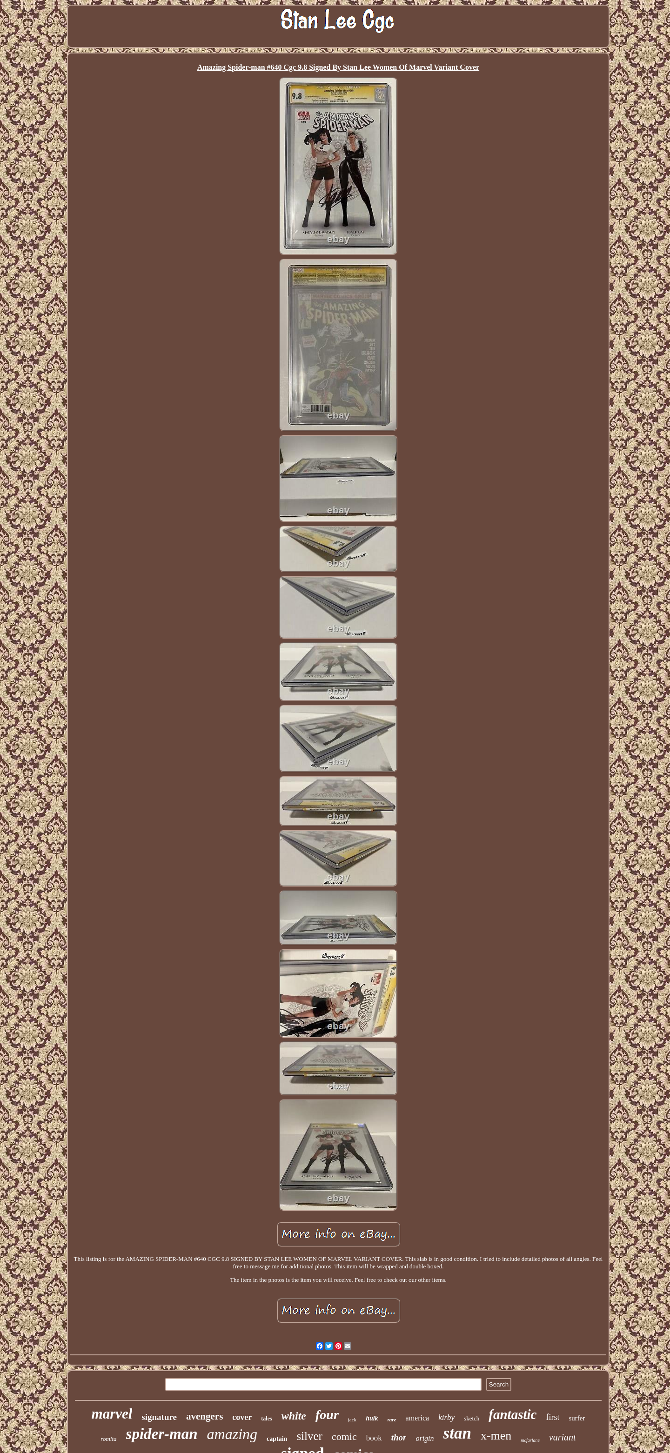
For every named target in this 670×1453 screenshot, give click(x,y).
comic (344, 1436)
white (293, 1416)
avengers (204, 1416)
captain (277, 1438)
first (552, 1417)
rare (392, 1419)
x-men (496, 1435)
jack (352, 1419)
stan (457, 1433)
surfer (577, 1418)
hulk (372, 1418)
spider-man (162, 1434)
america (417, 1418)
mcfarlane (530, 1440)
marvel (112, 1414)
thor (399, 1437)
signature (159, 1417)
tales (266, 1418)
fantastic (512, 1414)
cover (242, 1417)
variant (562, 1437)
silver (309, 1436)
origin (424, 1438)
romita (108, 1438)
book (374, 1437)
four (327, 1414)
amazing (232, 1434)
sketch (471, 1418)
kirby (446, 1417)
